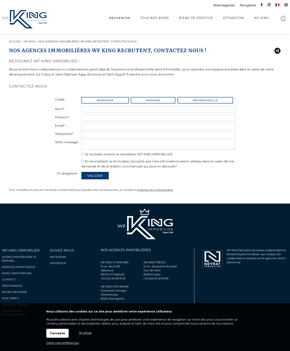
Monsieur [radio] (105, 100)
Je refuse (85, 333)
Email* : (60, 125)
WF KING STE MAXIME (115, 286)
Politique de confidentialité (155, 189)
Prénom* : (62, 117)
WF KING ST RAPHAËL (115, 262)
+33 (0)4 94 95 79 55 (113, 278)
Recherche (116, 19)
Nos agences (247, 5)
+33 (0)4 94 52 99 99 (156, 278)
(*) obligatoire (67, 173)
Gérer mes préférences (62, 343)
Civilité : (60, 99)
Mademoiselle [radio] (205, 100)
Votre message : (67, 142)
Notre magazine (224, 5)
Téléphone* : (65, 134)
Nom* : (60, 109)
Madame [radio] (153, 100)
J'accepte (57, 333)
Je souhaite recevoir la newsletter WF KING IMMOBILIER (128, 154)
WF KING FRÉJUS (154, 262)
